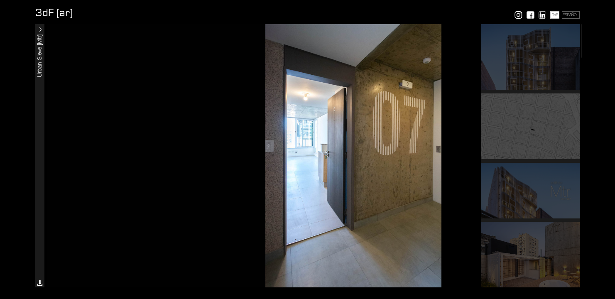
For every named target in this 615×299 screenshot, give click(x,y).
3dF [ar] (54, 13)
